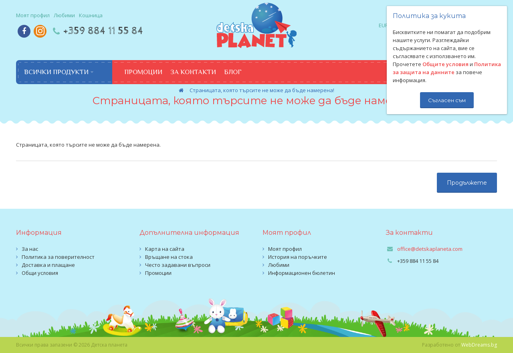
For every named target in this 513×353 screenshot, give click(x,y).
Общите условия (445, 64)
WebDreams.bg (479, 344)
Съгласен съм (447, 100)
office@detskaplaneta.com (430, 248)
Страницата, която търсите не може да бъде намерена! (262, 90)
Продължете (467, 182)
